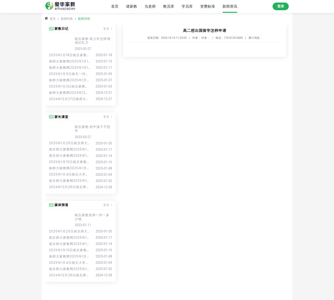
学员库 (187, 6)
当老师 (150, 6)
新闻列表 (67, 18)
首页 (115, 6)
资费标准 (207, 6)
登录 (280, 6)
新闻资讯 (229, 6)
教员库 (168, 6)
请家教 (131, 6)
